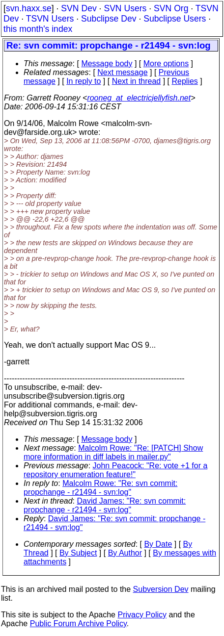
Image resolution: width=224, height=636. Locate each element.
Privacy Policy (142, 615)
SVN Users (125, 8)
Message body (106, 63)
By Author (125, 553)
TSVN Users (50, 19)
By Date (158, 544)
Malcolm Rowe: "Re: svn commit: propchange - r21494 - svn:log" (100, 487)
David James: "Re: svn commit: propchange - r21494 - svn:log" (105, 505)
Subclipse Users (174, 19)
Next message (122, 72)
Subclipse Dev (108, 19)
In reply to (83, 81)
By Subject (78, 553)
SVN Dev (78, 8)
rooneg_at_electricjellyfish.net (139, 98)
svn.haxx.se (29, 8)
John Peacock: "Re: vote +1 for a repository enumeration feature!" (115, 470)
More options (166, 63)
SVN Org (171, 8)
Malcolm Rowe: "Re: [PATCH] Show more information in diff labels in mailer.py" (113, 452)
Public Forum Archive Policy (78, 623)
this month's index (37, 29)
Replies (185, 81)
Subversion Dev (161, 589)
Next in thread (136, 81)
